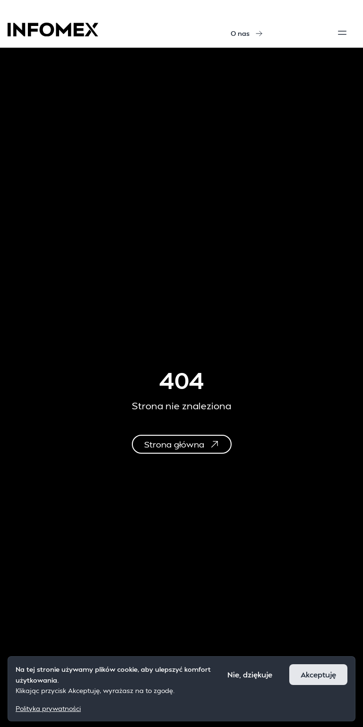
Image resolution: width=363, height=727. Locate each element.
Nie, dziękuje (249, 674)
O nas (247, 33)
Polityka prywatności (48, 708)
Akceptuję (318, 674)
